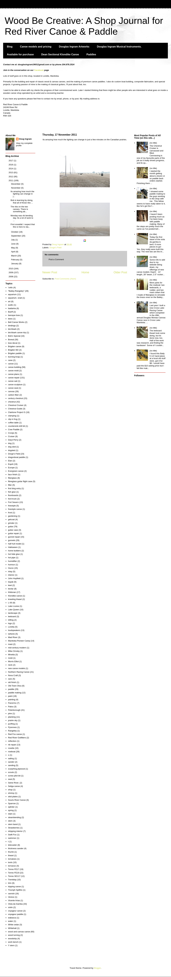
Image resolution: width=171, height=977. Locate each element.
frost (10, 512)
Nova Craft (13, 675)
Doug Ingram (25, 139)
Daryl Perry (13, 440)
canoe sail (12, 381)
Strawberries (13, 828)
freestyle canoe (15, 509)
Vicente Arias (14, 900)
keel (10, 585)
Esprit (10, 464)
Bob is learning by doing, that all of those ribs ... (22, 201)
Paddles (91, 54)
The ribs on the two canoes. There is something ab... (19, 209)
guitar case (13, 530)
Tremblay (12, 879)
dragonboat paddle (16, 457)
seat (10, 779)
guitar (10, 526)
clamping (12, 416)
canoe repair (13, 377)
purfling (11, 724)
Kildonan (12, 592)
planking (12, 717)
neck (10, 665)
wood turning (14, 935)
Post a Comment (56, 259)
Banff (10, 312)
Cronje (11, 433)
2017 (11, 160)
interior (11, 575)
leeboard (12, 616)
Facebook (39, 70)
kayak (10, 582)
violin (10, 907)
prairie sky (12, 720)
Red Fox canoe (15, 734)
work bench (13, 942)
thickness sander (15, 848)
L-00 (10, 602)
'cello (10, 287)
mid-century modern (17, 647)
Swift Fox (12, 834)
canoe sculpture (15, 384)
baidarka (12, 308)
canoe (10, 363)
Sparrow (12, 803)
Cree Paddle (13, 429)
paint (10, 696)
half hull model (14, 544)
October (15, 232)
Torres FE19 (13, 873)
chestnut (12, 402)
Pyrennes (12, 727)
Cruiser (11, 436)
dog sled (12, 447)
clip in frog (12, 419)
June (13, 244)
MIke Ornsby (14, 651)
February (15, 259)
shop (10, 789)
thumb (11, 852)
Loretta (11, 627)
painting (11, 699)
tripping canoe (14, 886)
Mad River (12, 637)
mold (10, 658)
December (16, 184)
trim (9, 883)
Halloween (13, 547)
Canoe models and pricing (35, 46)
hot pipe (11, 557)
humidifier (12, 561)
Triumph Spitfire (15, 890)
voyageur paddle (15, 914)
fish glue (12, 492)
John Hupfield (14, 578)
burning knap (14, 357)
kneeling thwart (15, 599)
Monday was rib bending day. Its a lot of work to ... (22, 218)
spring (10, 810)
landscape (12, 613)
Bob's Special (14, 336)
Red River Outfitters (17, 737)
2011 (11, 180)
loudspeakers (14, 630)
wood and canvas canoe (19, 931)
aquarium (12, 294)
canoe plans (13, 374)
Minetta (11, 654)
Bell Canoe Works (16, 322)
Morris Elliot (13, 661)
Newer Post (49, 272)
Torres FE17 (13, 869)
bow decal (12, 343)
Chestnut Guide (15, 408)
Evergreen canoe (16, 471)
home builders (14, 550)
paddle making (14, 692)
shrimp (11, 793)
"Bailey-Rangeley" (16, 291)
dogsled (11, 450)
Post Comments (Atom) (65, 279)
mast (10, 644)
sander (11, 762)
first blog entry (14, 488)
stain (10, 814)
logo (10, 623)
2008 (11, 276)
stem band (13, 824)
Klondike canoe (15, 596)
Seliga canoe (14, 786)
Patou (10, 706)
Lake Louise (13, 606)
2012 (11, 176)
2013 (11, 172)
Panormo (12, 703)
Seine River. (13, 783)
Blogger (97, 968)
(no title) (153, 143)
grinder (11, 523)
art (9, 301)
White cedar (13, 924)
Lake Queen (13, 609)
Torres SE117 (14, 876)
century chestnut (15, 398)
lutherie (11, 634)
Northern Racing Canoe (18, 672)
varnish (11, 893)
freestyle (12, 505)
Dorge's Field (55, 247)
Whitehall (12, 928)
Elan (10, 461)
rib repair (12, 744)
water (10, 921)
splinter (11, 807)
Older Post (120, 272)
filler (10, 485)
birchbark (12, 329)
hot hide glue (14, 554)
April (13, 251)
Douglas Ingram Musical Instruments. (119, 46)
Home (85, 272)
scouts (11, 772)
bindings (12, 325)
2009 (11, 272)
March (14, 256)
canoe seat (13, 388)
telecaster (12, 845)
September (16, 236)
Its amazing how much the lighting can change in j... (22, 193)
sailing (11, 758)
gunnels (11, 540)
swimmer (12, 838)
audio (10, 305)
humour (11, 564)
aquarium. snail (15, 298)
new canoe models (16, 668)
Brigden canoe (14, 346)
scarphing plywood (16, 769)
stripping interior (15, 831)
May (13, 248)
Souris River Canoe (17, 800)
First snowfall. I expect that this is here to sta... (23, 225)
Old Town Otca (14, 686)
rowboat (11, 751)
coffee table (13, 422)
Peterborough (14, 710)
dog (9, 443)
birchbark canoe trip (17, 332)
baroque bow (14, 315)
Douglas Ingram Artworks (74, 46)
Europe (11, 467)
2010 (11, 268)
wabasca (12, 918)
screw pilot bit (14, 776)
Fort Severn (13, 502)
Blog (10, 46)
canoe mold (13, 370)
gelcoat (11, 519)
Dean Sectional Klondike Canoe (60, 54)
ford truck (12, 499)
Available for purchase (20, 54)
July (13, 240)
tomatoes (12, 859)
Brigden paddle (15, 353)
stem (10, 821)
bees (10, 319)
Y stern (11, 945)
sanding (11, 765)
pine (10, 713)
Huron (10, 568)
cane (10, 360)
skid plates (13, 796)
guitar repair (13, 533)
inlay (10, 571)
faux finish (12, 474)
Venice (11, 897)
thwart (10, 855)
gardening (12, 516)
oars (10, 679)
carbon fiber (13, 395)
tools (10, 862)
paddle (11, 689)
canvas (11, 391)
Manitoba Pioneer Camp (19, 641)
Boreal (11, 339)
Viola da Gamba (15, 904)
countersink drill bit (16, 426)
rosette (11, 748)
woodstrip (12, 938)
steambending (14, 817)
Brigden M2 (13, 350)
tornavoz (12, 866)
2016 (11, 164)
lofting (10, 620)
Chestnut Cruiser (15, 405)
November (16, 188)
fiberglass (12, 478)
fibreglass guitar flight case (20, 481)
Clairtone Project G (16, 412)
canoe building (14, 367)
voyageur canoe (15, 911)
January (15, 263)
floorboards (13, 495)
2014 (11, 168)
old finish (12, 682)
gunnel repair (14, 537)
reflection (12, 741)
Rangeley (12, 731)
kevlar (10, 589)
